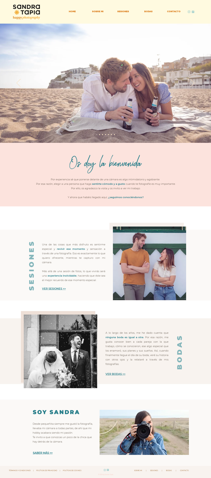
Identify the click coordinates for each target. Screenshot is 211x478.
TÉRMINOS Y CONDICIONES (21, 470)
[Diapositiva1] (111, 134)
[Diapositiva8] (99, 134)
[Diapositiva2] (108, 134)
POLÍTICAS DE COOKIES (70, 470)
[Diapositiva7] (96, 134)
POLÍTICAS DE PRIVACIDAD (47, 470)
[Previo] (18, 83)
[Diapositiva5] (114, 134)
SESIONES (154, 470)
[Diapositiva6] (102, 134)
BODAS (169, 470)
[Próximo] (192, 83)
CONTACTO (182, 470)
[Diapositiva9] (105, 134)
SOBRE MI (140, 470)
